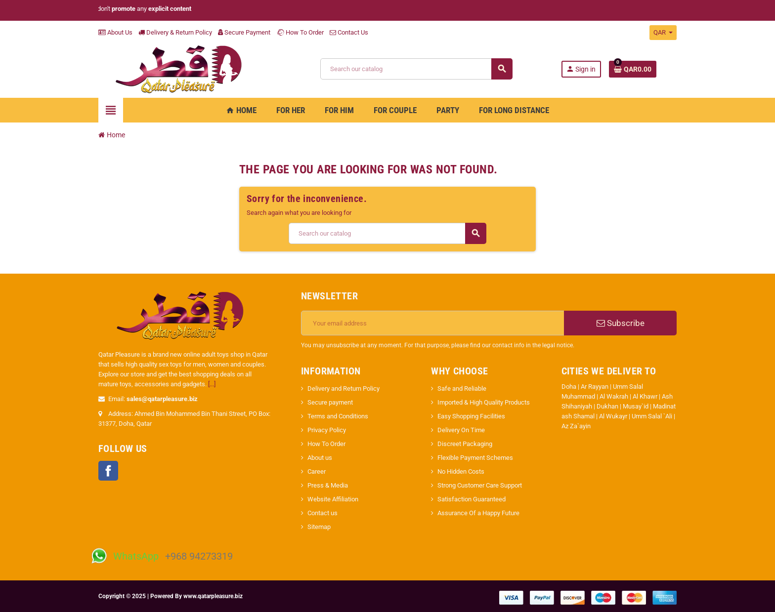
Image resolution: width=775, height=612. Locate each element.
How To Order (300, 32)
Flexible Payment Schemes (475, 457)
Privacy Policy (326, 430)
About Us (115, 32)
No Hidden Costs (460, 471)
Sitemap (319, 526)
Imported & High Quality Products (483, 402)
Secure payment (330, 402)
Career (316, 471)
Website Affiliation (332, 499)
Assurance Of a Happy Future (478, 513)
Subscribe (621, 323)
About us (319, 457)
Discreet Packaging (464, 444)
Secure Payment (244, 32)
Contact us (322, 513)
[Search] (416, 69)
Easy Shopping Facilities (471, 416)
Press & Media (327, 485)
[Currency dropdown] (663, 32)
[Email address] (432, 323)
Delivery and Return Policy (343, 388)
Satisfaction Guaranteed (471, 499)
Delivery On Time (461, 430)
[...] (211, 384)
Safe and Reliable (461, 388)
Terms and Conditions (337, 416)
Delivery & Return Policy (175, 32)
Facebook (108, 471)
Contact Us (349, 32)
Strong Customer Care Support (479, 485)
